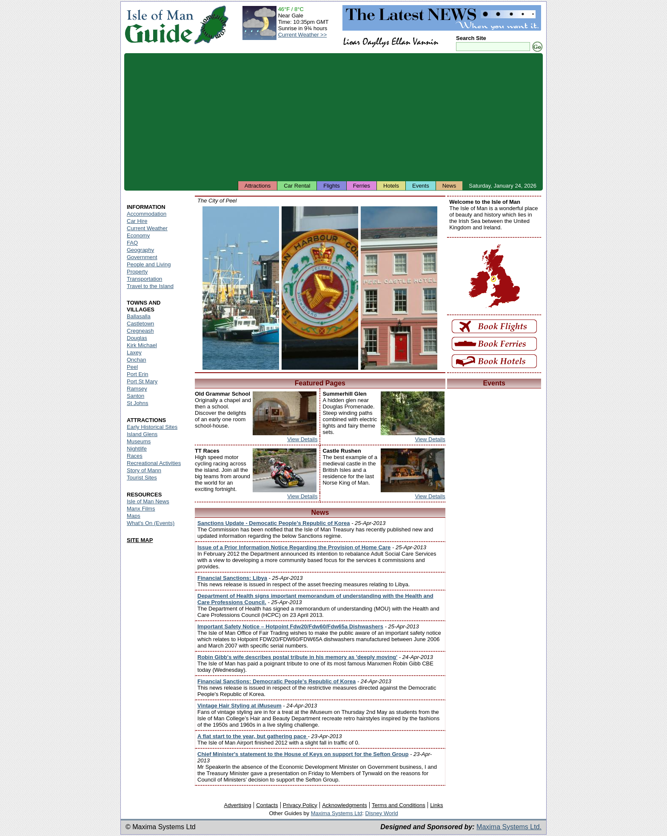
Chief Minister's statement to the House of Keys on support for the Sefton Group (302, 754)
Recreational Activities (154, 463)
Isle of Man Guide (159, 25)
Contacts (267, 805)
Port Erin (137, 374)
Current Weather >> (302, 34)
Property (137, 271)
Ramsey (137, 388)
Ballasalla (139, 316)
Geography (140, 250)
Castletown (140, 323)
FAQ (132, 243)
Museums (139, 441)
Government (142, 257)
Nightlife (137, 448)
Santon (135, 396)
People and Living (149, 264)
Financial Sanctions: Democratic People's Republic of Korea (276, 681)
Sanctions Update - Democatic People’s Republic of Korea (273, 523)
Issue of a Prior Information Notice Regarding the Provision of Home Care (294, 547)
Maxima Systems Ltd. (509, 826)
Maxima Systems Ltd (336, 813)
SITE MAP (140, 540)
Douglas (137, 338)
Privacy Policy (300, 805)
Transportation (144, 279)
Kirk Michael (142, 345)
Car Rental (297, 186)
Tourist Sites (142, 477)
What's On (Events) (150, 523)
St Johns (137, 403)
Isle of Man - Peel (240, 288)
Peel (132, 367)
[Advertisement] (333, 117)
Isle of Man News (148, 501)
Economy (138, 235)
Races (135, 456)
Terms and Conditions (398, 805)
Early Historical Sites (152, 427)
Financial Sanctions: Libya (232, 578)
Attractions (258, 186)
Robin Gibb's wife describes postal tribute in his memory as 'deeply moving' (297, 657)
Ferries (361, 186)
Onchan (136, 360)
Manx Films (141, 508)
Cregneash (140, 331)
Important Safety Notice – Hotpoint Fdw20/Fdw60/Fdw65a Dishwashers (290, 626)
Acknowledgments (344, 805)
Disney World (381, 813)
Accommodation (146, 214)
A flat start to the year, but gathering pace (252, 736)
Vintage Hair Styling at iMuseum (239, 705)
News (449, 186)
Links (436, 805)
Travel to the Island (150, 286)
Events (420, 186)
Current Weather (147, 228)
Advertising (237, 805)
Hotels (391, 186)
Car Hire (137, 221)
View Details (302, 439)
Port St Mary (142, 381)
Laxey (134, 352)
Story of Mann (144, 470)
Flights (331, 186)
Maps (133, 516)
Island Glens (142, 434)
